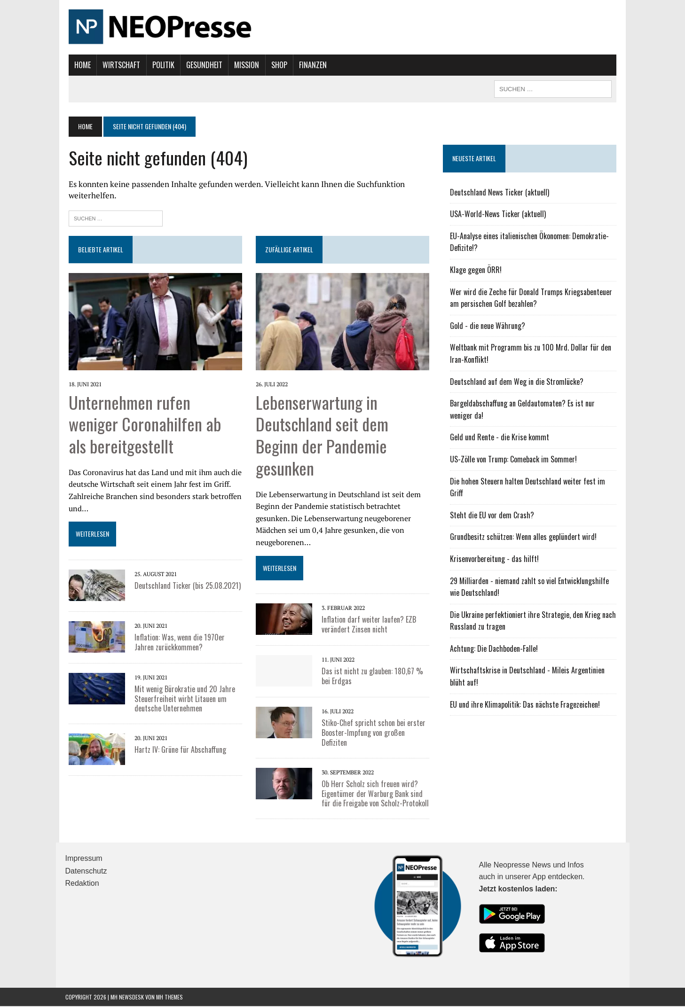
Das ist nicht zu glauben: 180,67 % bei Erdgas (371, 676)
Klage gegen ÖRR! (477, 269)
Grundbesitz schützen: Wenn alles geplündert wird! (524, 536)
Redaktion (82, 884)
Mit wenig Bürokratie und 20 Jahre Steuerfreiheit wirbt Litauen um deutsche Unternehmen (181, 699)
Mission (243, 64)
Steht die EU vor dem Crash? (493, 515)
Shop (275, 64)
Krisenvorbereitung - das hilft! (495, 558)
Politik (160, 64)
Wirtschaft (118, 64)
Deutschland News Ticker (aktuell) (501, 192)
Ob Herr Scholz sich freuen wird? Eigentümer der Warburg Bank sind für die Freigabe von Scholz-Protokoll (374, 794)
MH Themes (169, 997)
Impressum (83, 859)
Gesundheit (201, 64)
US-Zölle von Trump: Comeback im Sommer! (514, 459)
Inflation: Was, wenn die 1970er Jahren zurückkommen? (176, 643)
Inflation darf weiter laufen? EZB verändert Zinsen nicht (368, 625)
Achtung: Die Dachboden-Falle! (495, 648)
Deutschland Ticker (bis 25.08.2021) (184, 586)
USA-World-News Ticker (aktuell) (499, 213)
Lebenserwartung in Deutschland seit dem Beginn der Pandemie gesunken (321, 435)
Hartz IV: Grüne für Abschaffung (177, 750)
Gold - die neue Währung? (489, 325)
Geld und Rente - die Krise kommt (501, 437)
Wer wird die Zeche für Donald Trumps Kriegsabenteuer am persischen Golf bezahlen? (532, 298)
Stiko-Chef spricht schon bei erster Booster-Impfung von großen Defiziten (373, 733)
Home (79, 64)
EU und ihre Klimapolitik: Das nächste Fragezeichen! (526, 704)
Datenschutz (86, 872)
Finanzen (309, 64)
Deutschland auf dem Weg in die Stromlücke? (518, 381)
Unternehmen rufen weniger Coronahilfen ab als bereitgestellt (152, 424)
